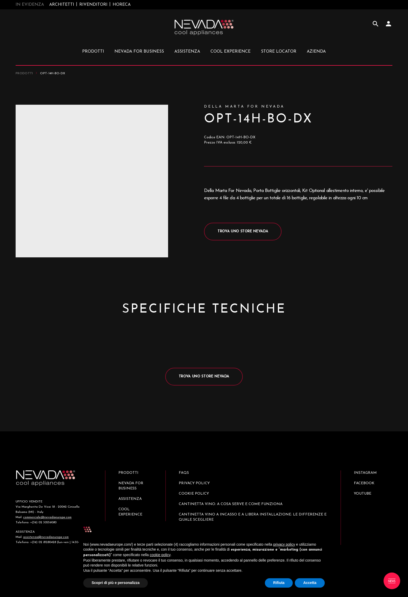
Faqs (184, 473)
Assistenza (187, 51)
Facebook (364, 483)
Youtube (362, 494)
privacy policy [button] (284, 544)
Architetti (61, 5)
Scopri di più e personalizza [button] (115, 583)
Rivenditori (93, 5)
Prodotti (24, 73)
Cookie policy (194, 494)
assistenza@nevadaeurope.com (46, 537)
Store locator (278, 51)
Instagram (365, 473)
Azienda (316, 51)
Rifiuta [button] (279, 583)
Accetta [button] (309, 583)
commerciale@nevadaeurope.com (47, 517)
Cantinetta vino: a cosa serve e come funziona (231, 504)
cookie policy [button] (160, 555)
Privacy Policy (194, 483)
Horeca (122, 5)
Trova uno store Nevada (243, 231)
